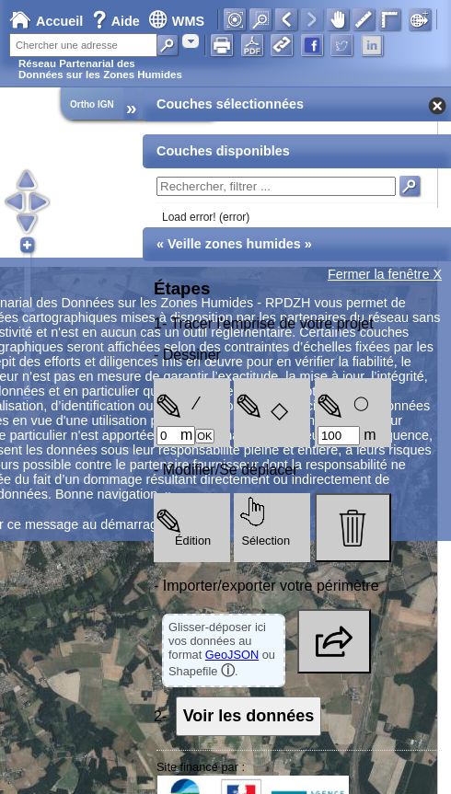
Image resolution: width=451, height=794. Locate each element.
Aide (118, 21)
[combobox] (190, 41)
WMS (176, 21)
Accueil (46, 21)
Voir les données (249, 716)
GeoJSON (232, 655)
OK (204, 436)
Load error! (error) (205, 217)
